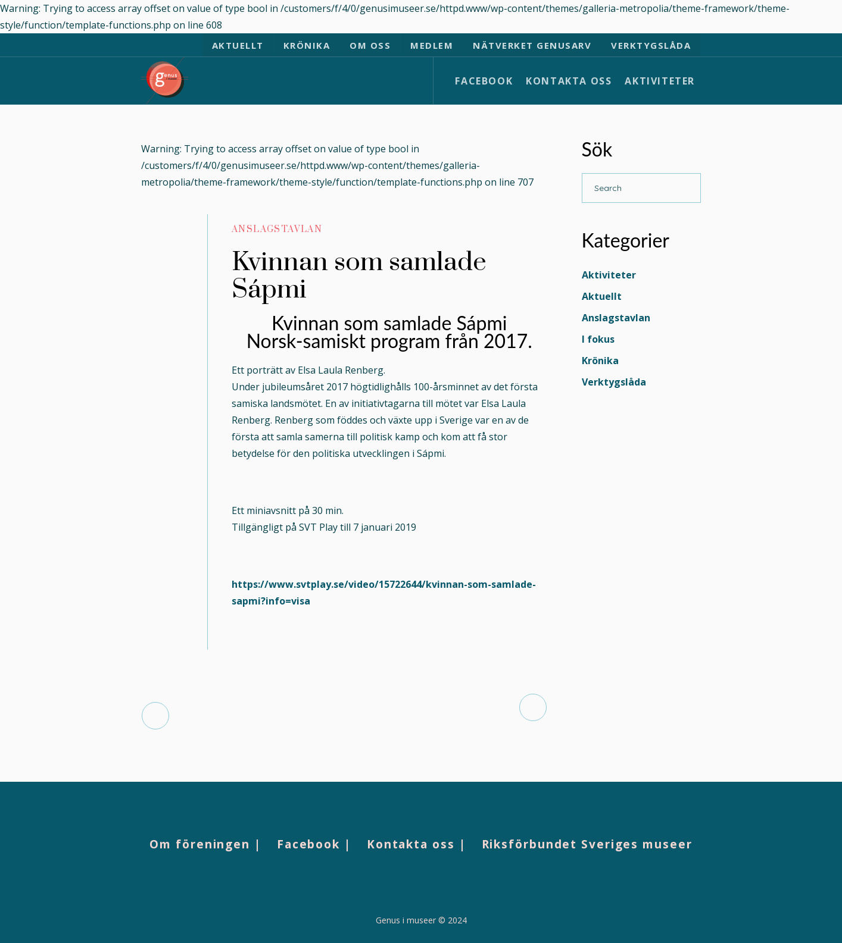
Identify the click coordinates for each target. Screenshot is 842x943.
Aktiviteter (609, 274)
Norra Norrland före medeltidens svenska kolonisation (256, 715)
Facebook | (314, 844)
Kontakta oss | (416, 844)
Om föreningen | (205, 844)
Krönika (600, 360)
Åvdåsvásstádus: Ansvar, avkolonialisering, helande (432, 707)
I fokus (598, 339)
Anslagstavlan (277, 229)
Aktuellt (602, 296)
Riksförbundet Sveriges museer (587, 844)
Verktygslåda (614, 382)
